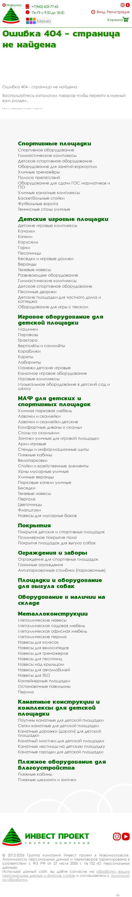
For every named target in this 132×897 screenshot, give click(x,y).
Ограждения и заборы (52, 553)
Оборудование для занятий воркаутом (57, 166)
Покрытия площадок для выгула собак (57, 543)
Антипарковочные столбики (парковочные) (62, 570)
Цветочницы (30, 504)
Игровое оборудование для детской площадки (60, 320)
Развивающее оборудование (48, 275)
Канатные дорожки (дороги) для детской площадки (59, 733)
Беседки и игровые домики (45, 258)
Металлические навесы (42, 620)
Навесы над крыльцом (41, 664)
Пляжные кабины (35, 455)
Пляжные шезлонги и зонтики (47, 780)
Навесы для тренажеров (43, 653)
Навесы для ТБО (34, 675)
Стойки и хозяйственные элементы (53, 466)
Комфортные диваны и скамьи (50, 427)
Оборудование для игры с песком (53, 307)
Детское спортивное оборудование (55, 161)
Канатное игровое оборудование (52, 373)
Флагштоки (29, 510)
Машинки (28, 329)
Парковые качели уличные (44, 482)
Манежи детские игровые (44, 368)
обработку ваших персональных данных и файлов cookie (66, 873)
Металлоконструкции (53, 614)
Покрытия (34, 525)
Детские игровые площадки (63, 219)
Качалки (26, 231)
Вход (101, 12)
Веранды (27, 264)
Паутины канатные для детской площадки (60, 720)
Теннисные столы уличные (44, 209)
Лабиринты (29, 362)
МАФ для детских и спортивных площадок (54, 401)
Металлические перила (42, 637)
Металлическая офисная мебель (52, 631)
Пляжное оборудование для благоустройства (62, 765)
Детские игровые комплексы (47, 225)
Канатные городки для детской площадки (60, 752)
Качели (25, 236)
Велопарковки (32, 460)
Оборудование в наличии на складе (61, 600)
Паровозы (28, 335)
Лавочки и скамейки (39, 416)
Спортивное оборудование (46, 150)
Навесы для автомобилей (44, 670)
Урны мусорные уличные (43, 471)
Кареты (25, 357)
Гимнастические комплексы (47, 155)
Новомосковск (14, 5)
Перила (26, 692)
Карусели (28, 242)
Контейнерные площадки (44, 681)
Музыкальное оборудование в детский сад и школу (64, 386)
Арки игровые (32, 444)
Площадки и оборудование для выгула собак (60, 583)
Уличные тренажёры (39, 172)
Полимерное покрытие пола (47, 537)
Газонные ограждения (40, 565)
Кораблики (29, 351)
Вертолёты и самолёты (41, 346)
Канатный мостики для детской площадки (61, 741)
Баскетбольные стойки (41, 198)
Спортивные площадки (54, 143)
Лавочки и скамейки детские (48, 422)
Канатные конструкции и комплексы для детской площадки (59, 708)
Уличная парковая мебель (45, 411)
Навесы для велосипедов (43, 648)
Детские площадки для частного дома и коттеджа (59, 299)
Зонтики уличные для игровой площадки (58, 438)
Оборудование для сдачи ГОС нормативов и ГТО (64, 185)
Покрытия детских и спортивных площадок (61, 532)
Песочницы (29, 253)
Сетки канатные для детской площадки (58, 726)
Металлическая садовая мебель (51, 626)
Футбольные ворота (38, 204)
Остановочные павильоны (44, 686)
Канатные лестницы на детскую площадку (61, 746)
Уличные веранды (36, 477)
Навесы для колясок (38, 642)
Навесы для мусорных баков (47, 515)
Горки (24, 247)
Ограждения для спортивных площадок (58, 559)
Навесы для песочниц (40, 659)
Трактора (28, 340)
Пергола (26, 499)
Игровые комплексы (38, 379)
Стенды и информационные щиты (53, 449)
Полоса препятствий (39, 177)
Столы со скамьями (38, 433)
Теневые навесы (34, 269)
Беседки (26, 488)
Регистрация (118, 12)
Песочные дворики (37, 292)
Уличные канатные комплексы (49, 192)
